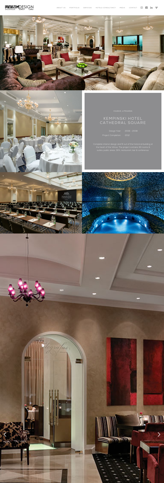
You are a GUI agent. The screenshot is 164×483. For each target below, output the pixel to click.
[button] (61, 7)
